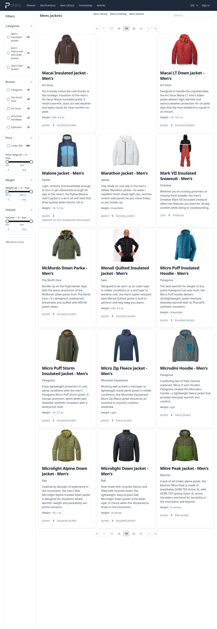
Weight (19, 180)
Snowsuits (178, 215)
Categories (19, 26)
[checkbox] (8, 37)
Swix (104, 280)
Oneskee (165, 185)
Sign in (206, 5)
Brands (19, 82)
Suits (163, 215)
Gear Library (67, 5)
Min (7, 165)
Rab (44, 480)
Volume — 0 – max (16, 217)
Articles (101, 5)
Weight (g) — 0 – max (17, 187)
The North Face (51, 280)
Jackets (46, 125)
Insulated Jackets (66, 125)
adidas (105, 180)
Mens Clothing (118, 13)
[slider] (7, 162)
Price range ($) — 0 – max (17, 156)
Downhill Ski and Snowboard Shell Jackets (66, 220)
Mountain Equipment (114, 380)
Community (85, 5)
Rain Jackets (182, 515)
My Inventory (47, 5)
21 (141, 28)
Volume (19, 210)
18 (118, 28)
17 (111, 28)
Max (22, 165)
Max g (23, 195)
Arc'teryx (47, 85)
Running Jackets (125, 216)
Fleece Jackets (124, 420)
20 (133, 28)
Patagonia (166, 280)
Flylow (46, 180)
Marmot (165, 475)
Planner (31, 5)
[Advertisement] (126, 75)
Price (19, 138)
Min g (8, 195)
